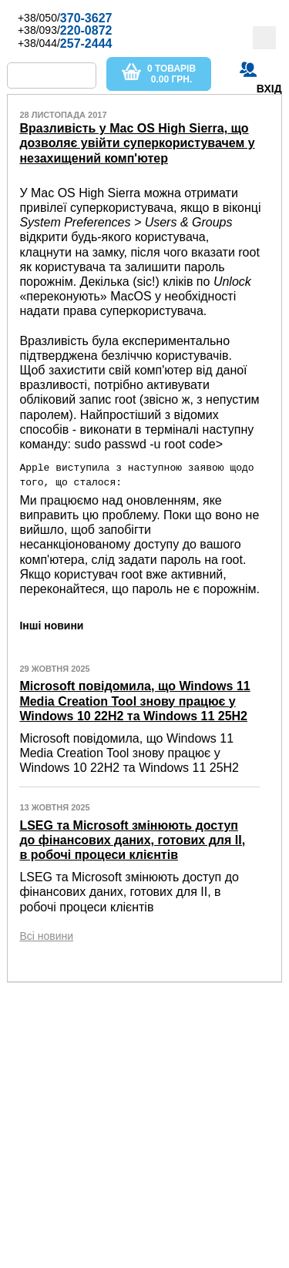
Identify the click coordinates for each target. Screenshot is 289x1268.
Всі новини (46, 935)
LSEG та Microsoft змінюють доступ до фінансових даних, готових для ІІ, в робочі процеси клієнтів (132, 839)
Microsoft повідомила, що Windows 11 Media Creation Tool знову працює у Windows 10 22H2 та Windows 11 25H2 (134, 700)
